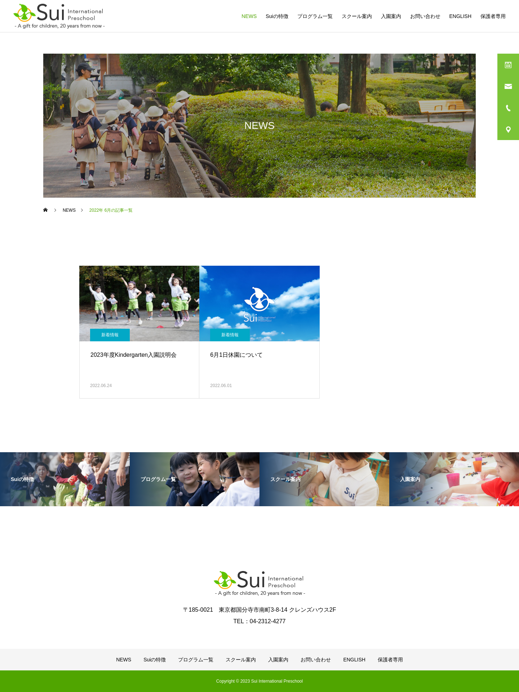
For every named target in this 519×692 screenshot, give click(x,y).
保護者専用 (493, 16)
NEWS (249, 16)
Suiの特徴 (277, 16)
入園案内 (391, 16)
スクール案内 (357, 16)
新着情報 (110, 334)
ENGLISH (460, 16)
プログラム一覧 (315, 16)
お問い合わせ (425, 16)
